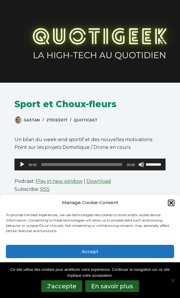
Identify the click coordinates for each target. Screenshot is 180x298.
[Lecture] (22, 164)
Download (98, 181)
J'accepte (61, 286)
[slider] (81, 164)
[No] (173, 280)
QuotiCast (85, 120)
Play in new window (59, 181)
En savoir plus (112, 286)
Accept (90, 251)
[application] (90, 164)
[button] (171, 203)
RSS (45, 189)
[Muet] (141, 164)
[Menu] (163, 41)
